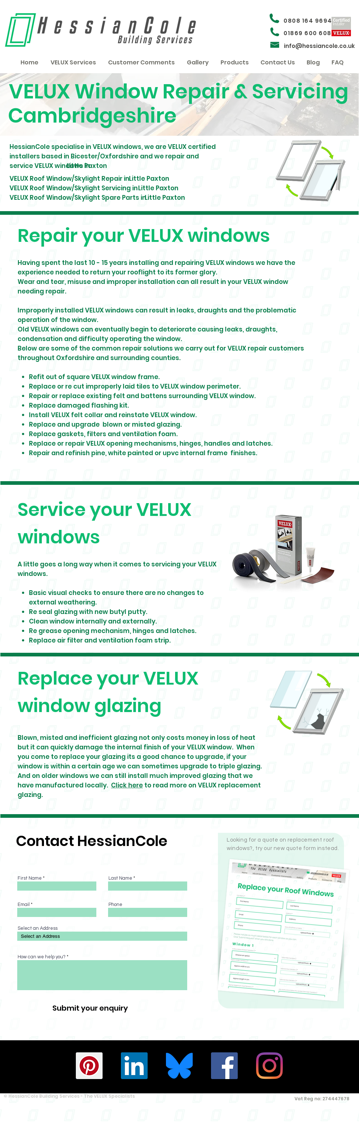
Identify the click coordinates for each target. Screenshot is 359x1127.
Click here (127, 785)
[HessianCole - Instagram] (269, 1065)
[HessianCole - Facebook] (224, 1065)
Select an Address (38, 928)
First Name (30, 878)
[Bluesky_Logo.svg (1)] (179, 1065)
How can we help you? (42, 957)
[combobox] (102, 936)
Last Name (120, 878)
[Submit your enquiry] (90, 1008)
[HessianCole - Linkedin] (134, 1065)
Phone (115, 904)
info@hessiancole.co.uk (319, 46)
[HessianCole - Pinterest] (89, 1065)
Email (24, 904)
